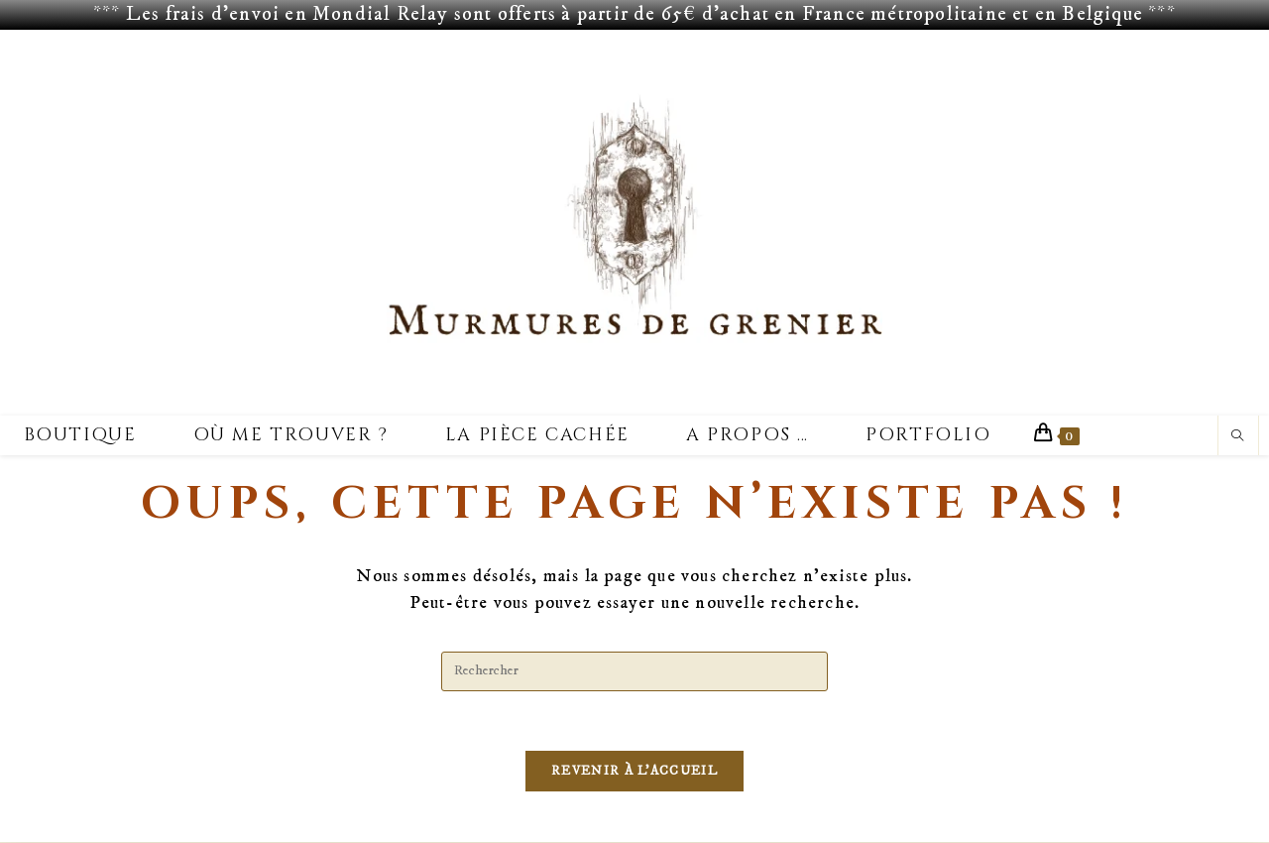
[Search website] (1238, 437)
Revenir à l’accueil (634, 772)
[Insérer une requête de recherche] (634, 671)
